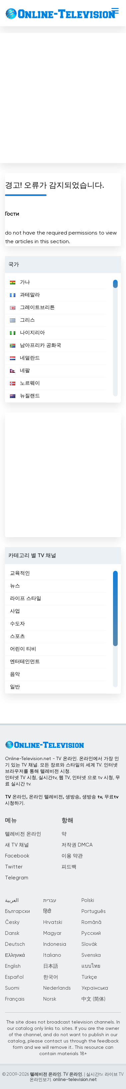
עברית (49, 900)
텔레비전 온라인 (23, 834)
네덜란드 (25, 357)
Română (91, 922)
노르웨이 (25, 383)
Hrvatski (52, 922)
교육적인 (20, 573)
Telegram (16, 877)
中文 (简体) (93, 999)
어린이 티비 (23, 648)
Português (93, 911)
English (13, 966)
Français (15, 999)
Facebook (17, 855)
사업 (15, 611)
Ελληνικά (15, 955)
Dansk (12, 933)
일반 (15, 686)
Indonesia (54, 944)
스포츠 (17, 636)
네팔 (20, 370)
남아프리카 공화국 (35, 345)
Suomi (12, 988)
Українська (94, 988)
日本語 (50, 966)
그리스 (22, 320)
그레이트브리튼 (32, 307)
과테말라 (25, 294)
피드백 (69, 866)
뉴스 (15, 585)
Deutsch (15, 944)
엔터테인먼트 (25, 661)
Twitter (14, 866)
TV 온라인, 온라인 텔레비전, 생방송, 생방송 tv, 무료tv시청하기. (61, 800)
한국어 (50, 977)
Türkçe (89, 977)
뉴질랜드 (25, 395)
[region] (63, 338)
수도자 (17, 623)
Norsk (49, 999)
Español (14, 977)
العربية (12, 900)
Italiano (52, 955)
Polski (87, 900)
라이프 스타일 (25, 598)
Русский (91, 933)
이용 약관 (72, 855)
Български (17, 911)
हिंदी (47, 911)
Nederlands (57, 988)
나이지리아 (27, 332)
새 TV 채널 (17, 844)
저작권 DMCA (77, 844)
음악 (15, 674)
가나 (20, 282)
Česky (12, 922)
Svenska (91, 955)
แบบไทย (90, 966)
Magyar (52, 933)
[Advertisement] (62, 96)
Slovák (89, 944)
